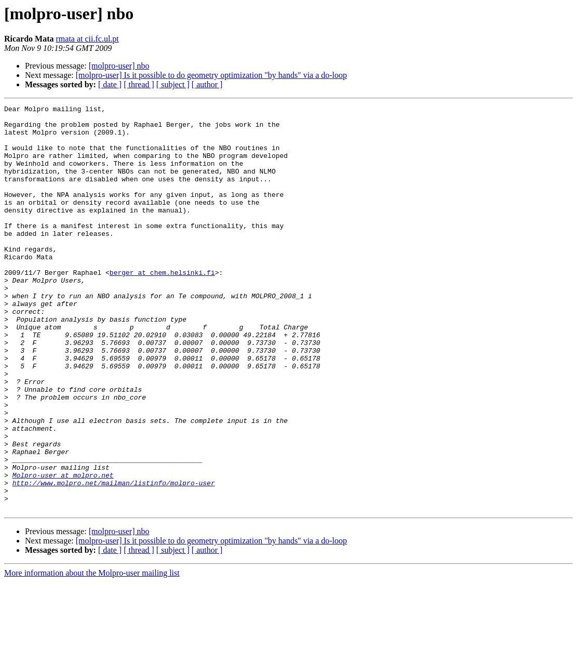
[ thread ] (139, 84)
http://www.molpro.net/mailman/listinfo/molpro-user (113, 559)
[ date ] (110, 84)
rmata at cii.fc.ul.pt (87, 38)
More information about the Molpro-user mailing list (92, 653)
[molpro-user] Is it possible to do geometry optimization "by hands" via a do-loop (211, 75)
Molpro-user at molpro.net (63, 549)
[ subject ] (173, 84)
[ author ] (207, 84)
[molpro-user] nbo (119, 65)
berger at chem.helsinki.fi (162, 306)
